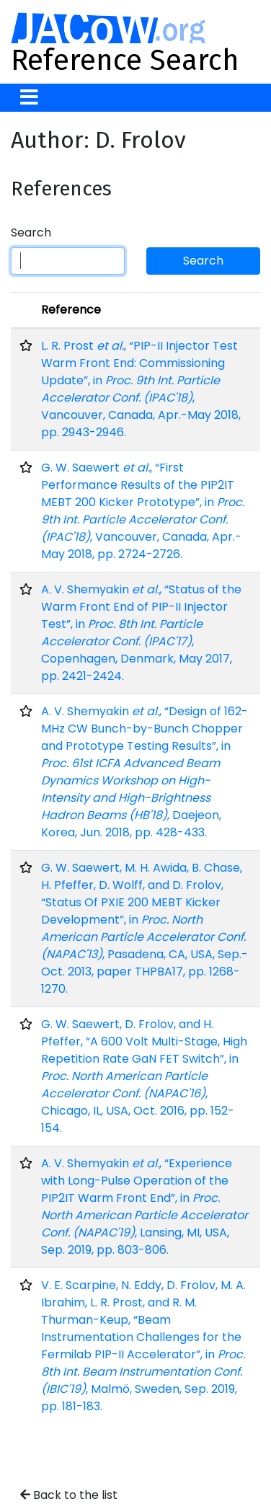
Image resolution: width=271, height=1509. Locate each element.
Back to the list (68, 1495)
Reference (71, 309)
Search (31, 232)
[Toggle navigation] (29, 98)
